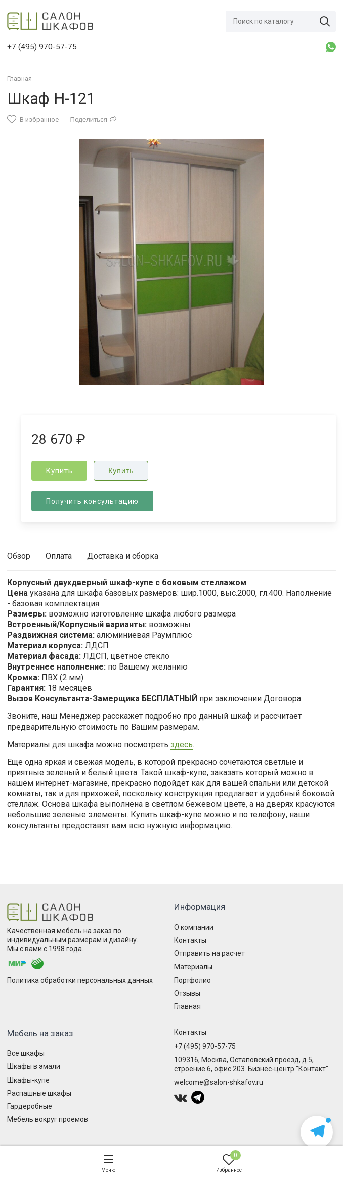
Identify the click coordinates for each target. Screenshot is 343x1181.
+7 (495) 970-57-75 (205, 1046)
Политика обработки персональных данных (80, 980)
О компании (193, 927)
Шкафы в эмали (33, 1066)
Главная (187, 1006)
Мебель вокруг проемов (47, 1119)
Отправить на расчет (209, 953)
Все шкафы (26, 1053)
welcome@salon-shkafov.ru (218, 1082)
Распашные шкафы (39, 1093)
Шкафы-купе (28, 1080)
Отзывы (187, 993)
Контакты (190, 940)
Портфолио (192, 980)
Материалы (193, 967)
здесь (181, 744)
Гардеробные (29, 1106)
